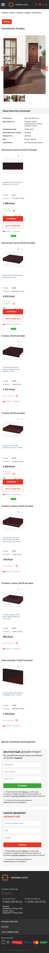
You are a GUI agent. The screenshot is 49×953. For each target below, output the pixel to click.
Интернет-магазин (9, 922)
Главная (4, 13)
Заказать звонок (36, 5)
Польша (20, 13)
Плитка (12, 13)
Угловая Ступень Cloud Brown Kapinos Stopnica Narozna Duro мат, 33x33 (12, 540)
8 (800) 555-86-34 (12, 901)
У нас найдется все (10, 932)
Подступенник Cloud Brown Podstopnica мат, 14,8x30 (13, 694)
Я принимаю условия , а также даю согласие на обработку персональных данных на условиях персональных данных (24, 794)
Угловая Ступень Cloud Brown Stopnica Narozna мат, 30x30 (11, 617)
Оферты (25, 792)
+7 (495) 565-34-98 (35, 901)
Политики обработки (19, 796)
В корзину (11, 219)
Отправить (22, 786)
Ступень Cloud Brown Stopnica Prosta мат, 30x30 (12, 447)
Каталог (5, 927)
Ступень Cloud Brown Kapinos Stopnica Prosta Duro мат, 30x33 (11, 369)
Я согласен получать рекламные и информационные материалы (17, 801)
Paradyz (27, 13)
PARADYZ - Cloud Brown (12, 231)
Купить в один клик (13, 226)
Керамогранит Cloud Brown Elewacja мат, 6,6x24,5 (13, 183)
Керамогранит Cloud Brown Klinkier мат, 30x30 (13, 276)
